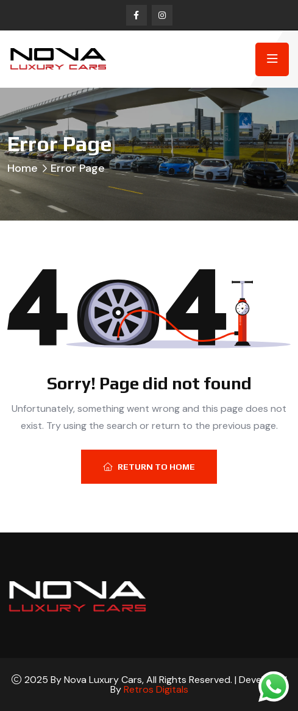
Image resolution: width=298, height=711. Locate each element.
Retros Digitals (156, 689)
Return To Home (149, 467)
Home (22, 168)
